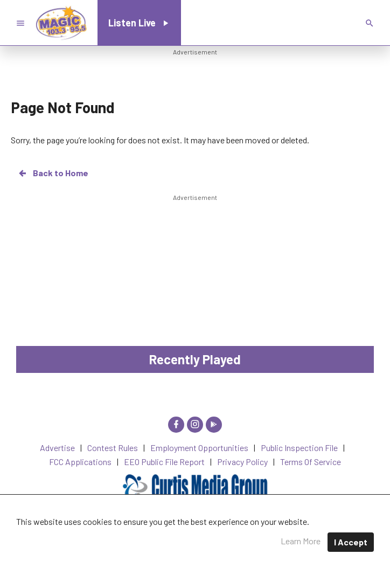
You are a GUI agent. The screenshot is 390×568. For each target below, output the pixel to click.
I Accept (350, 542)
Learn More (301, 541)
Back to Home (52, 173)
